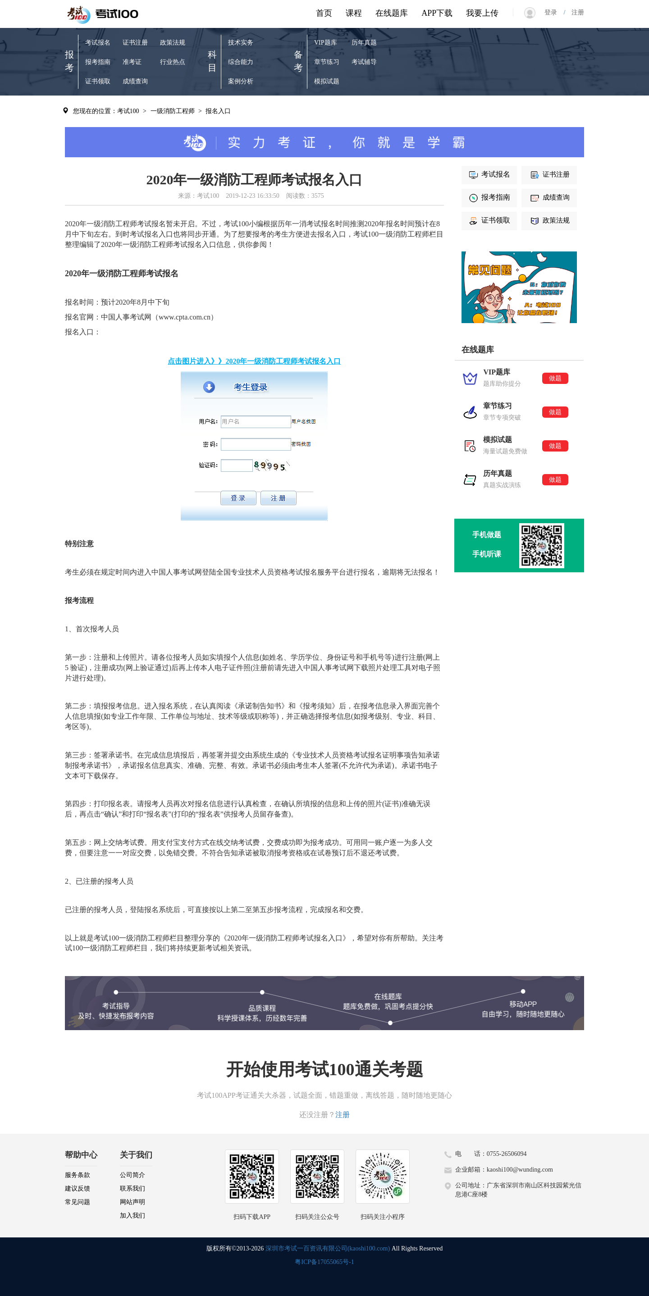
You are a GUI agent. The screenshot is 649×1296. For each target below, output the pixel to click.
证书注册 (135, 42)
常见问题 (77, 1202)
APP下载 (436, 13)
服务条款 (77, 1175)
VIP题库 (325, 42)
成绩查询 (135, 81)
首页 (324, 13)
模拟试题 (326, 81)
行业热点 (172, 62)
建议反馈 (77, 1188)
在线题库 (391, 13)
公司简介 (132, 1175)
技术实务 (240, 42)
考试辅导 (364, 62)
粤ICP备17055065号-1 (324, 1262)
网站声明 (132, 1202)
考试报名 (97, 42)
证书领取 (97, 81)
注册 (574, 12)
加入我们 (132, 1215)
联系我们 (132, 1188)
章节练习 (326, 62)
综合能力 (240, 62)
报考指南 (97, 62)
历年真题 (364, 42)
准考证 (132, 62)
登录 (553, 12)
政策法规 (172, 42)
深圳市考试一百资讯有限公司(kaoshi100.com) (327, 1248)
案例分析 (240, 81)
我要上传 (482, 13)
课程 (354, 13)
